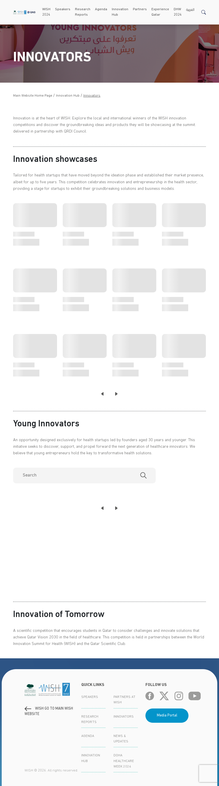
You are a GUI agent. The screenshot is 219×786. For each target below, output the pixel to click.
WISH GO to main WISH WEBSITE (49, 711)
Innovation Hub (120, 12)
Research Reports (82, 12)
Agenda (101, 9)
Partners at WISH (124, 699)
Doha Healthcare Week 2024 (123, 761)
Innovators (91, 95)
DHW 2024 (178, 12)
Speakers (62, 9)
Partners (140, 9)
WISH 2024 (46, 12)
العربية (190, 9)
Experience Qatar (160, 12)
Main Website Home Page (32, 95)
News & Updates (120, 738)
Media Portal (167, 715)
